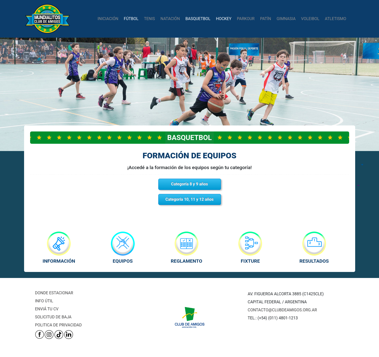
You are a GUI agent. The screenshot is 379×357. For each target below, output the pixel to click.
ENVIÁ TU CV (47, 309)
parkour (246, 18)
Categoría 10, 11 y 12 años (190, 199)
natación (170, 18)
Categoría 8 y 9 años (189, 184)
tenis (149, 18)
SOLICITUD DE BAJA (53, 317)
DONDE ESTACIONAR (54, 293)
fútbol (131, 18)
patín (265, 18)
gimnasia (286, 18)
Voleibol (310, 18)
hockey (224, 18)
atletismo (335, 18)
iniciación (108, 18)
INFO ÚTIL (44, 301)
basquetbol (197, 18)
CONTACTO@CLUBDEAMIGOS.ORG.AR (282, 310)
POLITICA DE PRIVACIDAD (58, 325)
